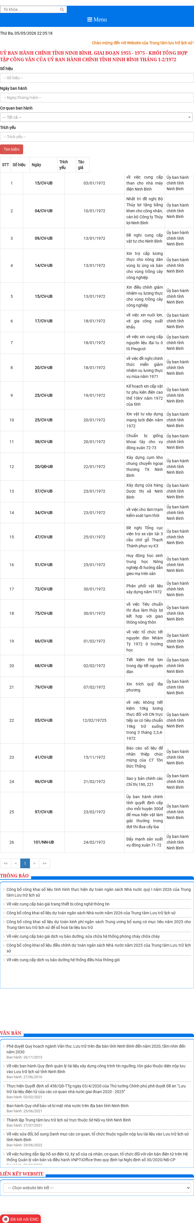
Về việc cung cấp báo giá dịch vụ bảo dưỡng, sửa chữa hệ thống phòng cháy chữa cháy (83, 795)
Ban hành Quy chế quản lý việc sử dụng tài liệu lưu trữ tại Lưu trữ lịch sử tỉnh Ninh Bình (82, 1000)
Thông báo (14, 734)
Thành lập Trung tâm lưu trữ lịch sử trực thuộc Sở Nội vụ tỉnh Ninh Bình (69, 946)
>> (45, 722)
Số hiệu (6, 68)
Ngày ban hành (13, 88)
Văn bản (10, 892)
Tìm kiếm (11, 149)
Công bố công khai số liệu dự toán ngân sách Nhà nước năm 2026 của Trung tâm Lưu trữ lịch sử (91, 771)
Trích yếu (8, 127)
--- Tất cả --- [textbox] (12, 117)
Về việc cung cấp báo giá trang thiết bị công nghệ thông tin (58, 762)
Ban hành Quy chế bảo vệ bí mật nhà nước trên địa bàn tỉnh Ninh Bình (68, 931)
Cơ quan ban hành (16, 108)
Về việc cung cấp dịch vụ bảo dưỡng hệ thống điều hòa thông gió (63, 818)
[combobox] (96, 117)
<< (6, 722)
